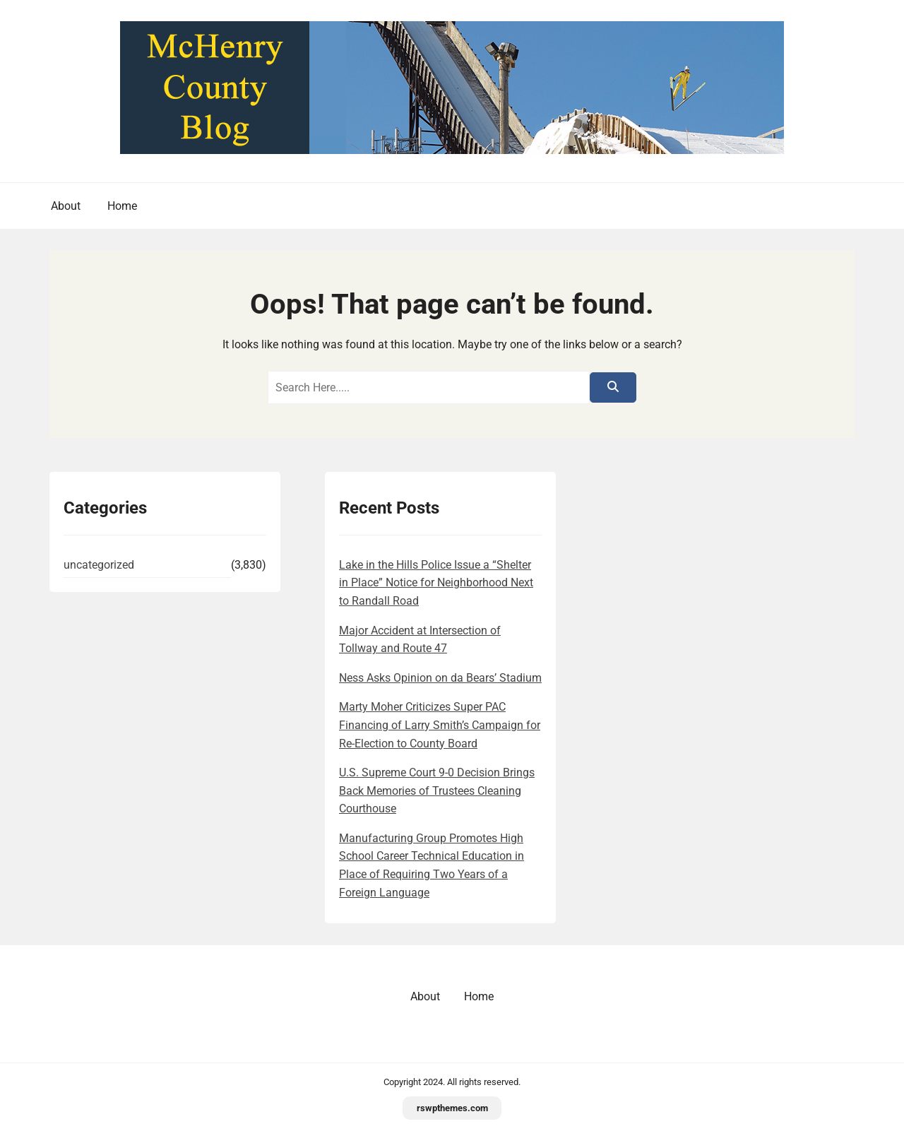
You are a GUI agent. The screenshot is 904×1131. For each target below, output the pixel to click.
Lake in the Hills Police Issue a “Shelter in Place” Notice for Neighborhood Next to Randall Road (436, 583)
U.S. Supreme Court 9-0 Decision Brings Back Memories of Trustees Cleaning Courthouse (437, 790)
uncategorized (99, 565)
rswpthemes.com (452, 1108)
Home (122, 206)
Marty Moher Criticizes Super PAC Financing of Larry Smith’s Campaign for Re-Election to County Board (439, 725)
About (66, 206)
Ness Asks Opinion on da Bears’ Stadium (440, 678)
